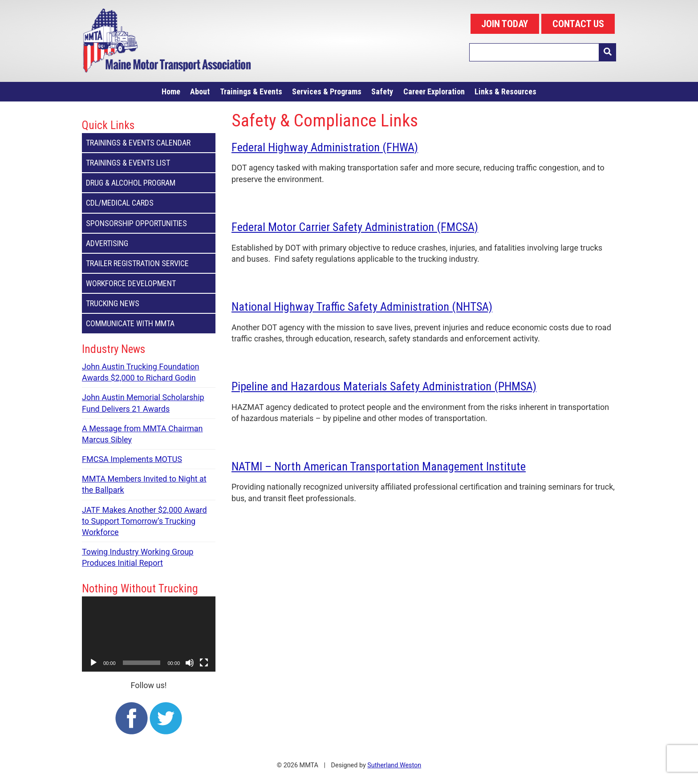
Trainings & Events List (148, 162)
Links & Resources (505, 91)
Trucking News (148, 303)
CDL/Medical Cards (148, 202)
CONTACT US (578, 23)
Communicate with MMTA (148, 323)
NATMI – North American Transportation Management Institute (378, 466)
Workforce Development (148, 283)
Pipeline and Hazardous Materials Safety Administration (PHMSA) (383, 386)
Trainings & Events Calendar (148, 142)
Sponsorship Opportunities (148, 223)
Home (171, 91)
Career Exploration (434, 91)
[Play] (93, 662)
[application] (148, 634)
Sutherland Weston (394, 765)
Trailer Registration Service (148, 263)
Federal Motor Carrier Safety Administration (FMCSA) (354, 227)
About (200, 91)
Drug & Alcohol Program (148, 182)
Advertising (148, 243)
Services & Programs (326, 91)
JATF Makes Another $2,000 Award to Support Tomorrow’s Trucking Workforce (144, 521)
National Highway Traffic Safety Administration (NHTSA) (361, 306)
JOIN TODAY (504, 23)
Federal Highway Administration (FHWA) (324, 147)
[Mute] (189, 662)
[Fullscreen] (203, 662)
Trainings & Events (251, 91)
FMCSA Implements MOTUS (132, 459)
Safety (382, 91)
